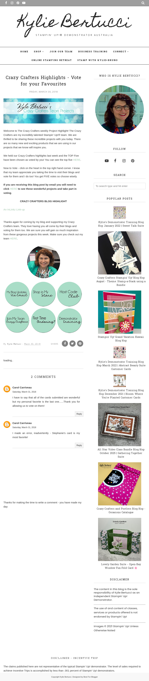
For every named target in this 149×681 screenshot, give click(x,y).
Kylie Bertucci (74, 23)
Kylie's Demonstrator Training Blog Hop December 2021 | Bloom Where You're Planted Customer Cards (121, 394)
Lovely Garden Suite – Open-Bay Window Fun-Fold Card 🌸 (121, 566)
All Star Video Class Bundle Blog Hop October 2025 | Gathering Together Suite (121, 453)
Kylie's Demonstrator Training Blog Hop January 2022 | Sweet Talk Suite (121, 224)
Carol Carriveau (22, 387)
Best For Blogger (91, 677)
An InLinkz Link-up (14, 209)
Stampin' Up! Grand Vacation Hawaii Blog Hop (121, 339)
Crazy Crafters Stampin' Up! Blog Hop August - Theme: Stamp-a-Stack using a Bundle (121, 281)
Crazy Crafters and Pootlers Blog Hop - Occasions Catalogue (121, 510)
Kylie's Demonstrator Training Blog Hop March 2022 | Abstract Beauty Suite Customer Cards (121, 365)
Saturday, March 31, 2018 (24, 392)
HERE (76, 159)
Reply (79, 414)
